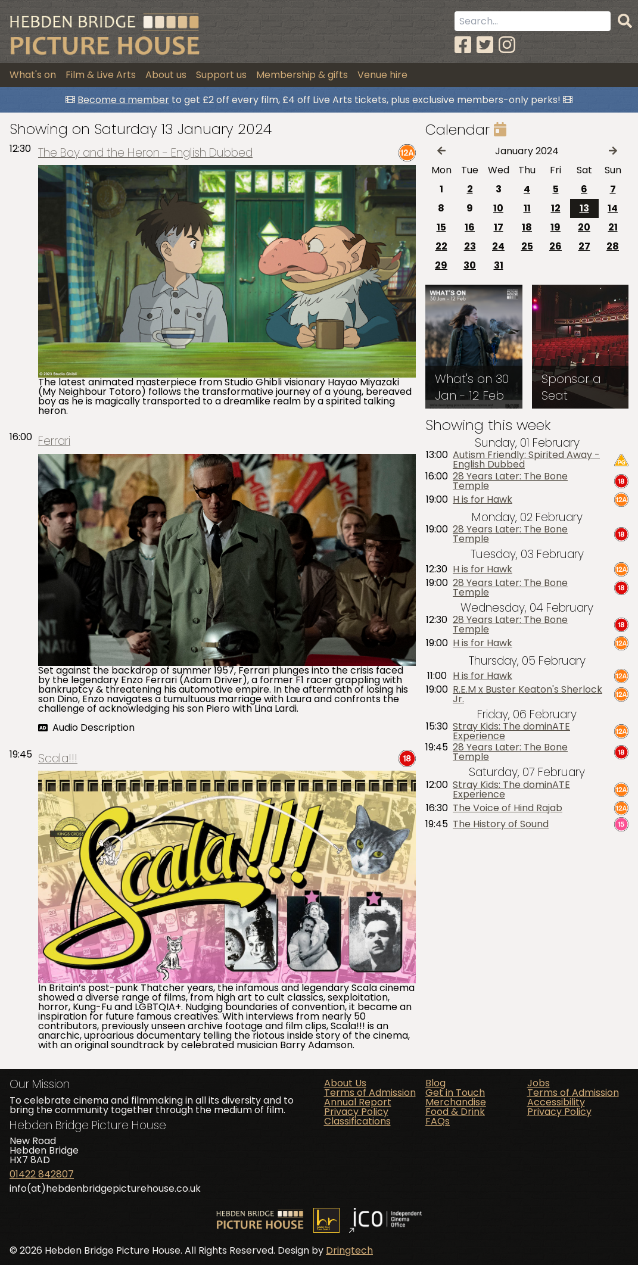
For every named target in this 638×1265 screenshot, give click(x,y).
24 (498, 246)
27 (584, 246)
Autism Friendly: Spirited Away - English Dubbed (526, 459)
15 (441, 227)
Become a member (123, 100)
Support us (221, 75)
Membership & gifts (302, 75)
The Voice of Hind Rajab (507, 808)
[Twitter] (485, 45)
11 (527, 208)
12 (556, 208)
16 (470, 227)
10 (498, 208)
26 (555, 246)
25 (527, 246)
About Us (345, 1083)
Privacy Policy (356, 1111)
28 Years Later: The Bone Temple (510, 481)
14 (613, 208)
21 (613, 227)
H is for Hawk (482, 499)
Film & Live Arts (101, 75)
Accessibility (556, 1102)
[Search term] (533, 21)
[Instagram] (507, 45)
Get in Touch (455, 1092)
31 (498, 265)
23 (470, 246)
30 (469, 265)
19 (555, 227)
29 (441, 265)
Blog (435, 1083)
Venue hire (382, 75)
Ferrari (54, 441)
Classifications (357, 1121)
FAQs (437, 1121)
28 (612, 246)
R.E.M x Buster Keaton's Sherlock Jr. (527, 694)
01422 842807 (42, 1174)
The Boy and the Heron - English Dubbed (145, 152)
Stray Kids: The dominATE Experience (511, 731)
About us (165, 75)
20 (584, 227)
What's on (33, 75)
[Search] (624, 21)
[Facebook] (463, 45)
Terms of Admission (370, 1092)
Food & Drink (455, 1111)
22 (441, 246)
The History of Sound (501, 824)
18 (527, 227)
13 (584, 208)
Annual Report (357, 1102)
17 (498, 227)
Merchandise (455, 1102)
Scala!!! (57, 758)
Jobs (538, 1083)
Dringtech (349, 1250)
